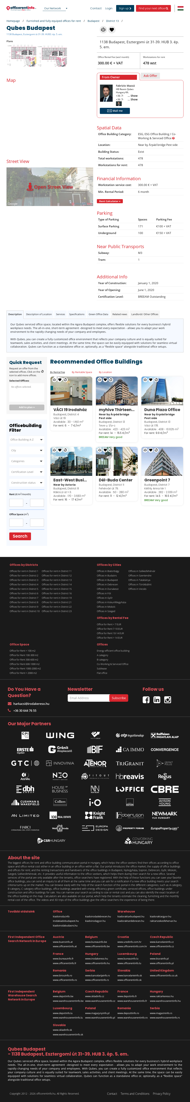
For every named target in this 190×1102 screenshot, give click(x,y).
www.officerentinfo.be (97, 946)
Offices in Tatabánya (139, 580)
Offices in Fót (104, 593)
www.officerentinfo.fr (64, 963)
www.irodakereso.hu (96, 958)
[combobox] (56, 8)
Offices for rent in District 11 (57, 571)
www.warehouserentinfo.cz (100, 1001)
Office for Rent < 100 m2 (22, 650)
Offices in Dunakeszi (108, 589)
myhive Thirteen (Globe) (117, 409)
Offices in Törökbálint (139, 584)
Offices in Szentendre (139, 575)
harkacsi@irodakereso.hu (28, 704)
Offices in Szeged (106, 611)
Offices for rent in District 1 (24, 571)
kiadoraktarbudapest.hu (130, 916)
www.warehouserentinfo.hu (165, 1001)
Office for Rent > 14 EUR (109, 637)
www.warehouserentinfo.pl (100, 1017)
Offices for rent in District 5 (24, 589)
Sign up (125, 8)
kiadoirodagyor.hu (95, 921)
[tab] (118, 76)
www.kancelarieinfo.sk (129, 975)
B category (102, 659)
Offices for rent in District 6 (24, 593)
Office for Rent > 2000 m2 (23, 673)
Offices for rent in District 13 (57, 580)
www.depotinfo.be (63, 996)
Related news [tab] (119, 314)
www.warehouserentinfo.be (68, 1001)
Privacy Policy (161, 1094)
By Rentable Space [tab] (82, 372)
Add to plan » (27, 407)
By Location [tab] (105, 372)
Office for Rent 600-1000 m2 (25, 664)
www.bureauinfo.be (96, 942)
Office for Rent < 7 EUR (109, 624)
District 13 (112, 21)
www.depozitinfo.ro (128, 1013)
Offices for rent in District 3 (24, 580)
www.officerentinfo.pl (162, 963)
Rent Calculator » (109, 201)
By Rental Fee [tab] (57, 372)
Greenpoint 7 (157, 480)
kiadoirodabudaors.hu (65, 925)
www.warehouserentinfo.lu (68, 1017)
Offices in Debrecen (107, 584)
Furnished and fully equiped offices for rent (54, 21)
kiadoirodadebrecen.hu (98, 916)
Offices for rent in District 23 (57, 611)
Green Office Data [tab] (98, 314)
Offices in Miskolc (106, 606)
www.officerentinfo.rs (97, 980)
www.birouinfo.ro (62, 975)
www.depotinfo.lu (63, 1013)
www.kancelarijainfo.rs (97, 975)
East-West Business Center (71, 480)
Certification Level (22, 472)
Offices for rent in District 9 (24, 606)
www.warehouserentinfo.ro (132, 1017)
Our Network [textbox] (52, 8)
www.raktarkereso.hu (162, 996)
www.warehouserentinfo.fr (132, 1001)
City (13, 450)
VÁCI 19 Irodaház (70, 409)
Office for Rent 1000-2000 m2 (25, 668)
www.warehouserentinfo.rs (165, 1017)
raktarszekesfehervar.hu (163, 921)
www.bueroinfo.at (63, 942)
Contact (96, 8)
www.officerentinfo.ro (65, 980)
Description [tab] (15, 314)
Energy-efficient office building (113, 650)
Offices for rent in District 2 (24, 575)
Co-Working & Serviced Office (112, 664)
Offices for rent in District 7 (24, 597)
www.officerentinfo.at (65, 946)
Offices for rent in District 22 (57, 606)
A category (102, 655)
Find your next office (153, 8)
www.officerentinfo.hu (97, 963)
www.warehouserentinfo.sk (68, 1034)
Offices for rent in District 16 (57, 593)
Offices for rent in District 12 (57, 575)
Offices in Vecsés (137, 589)
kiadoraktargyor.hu (160, 916)
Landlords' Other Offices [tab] (144, 314)
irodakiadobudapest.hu (66, 921)
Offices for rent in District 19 (57, 597)
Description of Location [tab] (39, 314)
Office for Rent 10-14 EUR (110, 633)
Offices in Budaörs (107, 575)
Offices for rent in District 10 (25, 611)
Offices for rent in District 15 (57, 589)
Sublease (102, 668)
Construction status (23, 482)
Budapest (93, 21)
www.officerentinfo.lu (129, 963)
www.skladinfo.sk (62, 1029)
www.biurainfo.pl (159, 958)
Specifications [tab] (76, 314)
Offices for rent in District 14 (57, 584)
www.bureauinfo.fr (63, 958)
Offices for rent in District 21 (57, 602)
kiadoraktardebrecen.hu (130, 921)
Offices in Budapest (107, 580)
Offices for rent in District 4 (24, 584)
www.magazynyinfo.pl (97, 1013)
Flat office (102, 673)
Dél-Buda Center (115, 480)
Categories (17, 461)
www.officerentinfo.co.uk (164, 975)
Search (20, 536)
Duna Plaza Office (162, 409)
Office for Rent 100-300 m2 (24, 655)
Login (108, 8)
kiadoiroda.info (61, 916)
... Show (132, 95)
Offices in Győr (105, 597)
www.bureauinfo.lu (127, 958)
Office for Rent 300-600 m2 (24, 659)
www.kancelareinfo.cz (162, 942)
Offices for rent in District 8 (24, 602)
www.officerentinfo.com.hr (132, 946)
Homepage (13, 21)
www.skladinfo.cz (94, 996)
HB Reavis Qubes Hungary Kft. (125, 91)
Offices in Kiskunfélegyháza (111, 602)
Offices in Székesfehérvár (141, 571)
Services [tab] (60, 314)
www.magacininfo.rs (161, 1013)
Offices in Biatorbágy (108, 571)
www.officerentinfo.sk (129, 980)
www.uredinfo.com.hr (129, 942)
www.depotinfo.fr (127, 996)
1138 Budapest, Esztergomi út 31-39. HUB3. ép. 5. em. (34, 34)
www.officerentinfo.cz (162, 946)
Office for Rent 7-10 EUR (110, 628)
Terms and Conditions (135, 1094)
